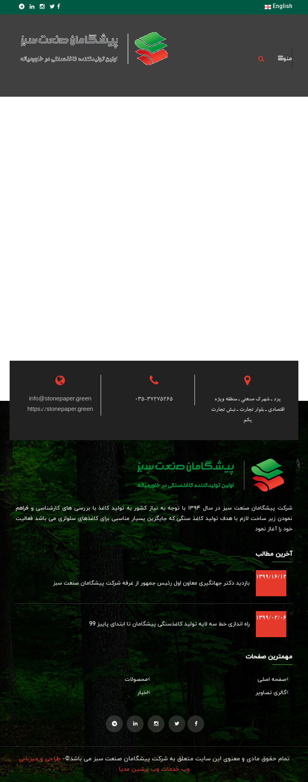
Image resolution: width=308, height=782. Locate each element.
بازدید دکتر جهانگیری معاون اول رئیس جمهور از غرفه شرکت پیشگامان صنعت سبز (151, 583)
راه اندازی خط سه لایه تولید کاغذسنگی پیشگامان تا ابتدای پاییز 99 (169, 624)
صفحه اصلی (274, 679)
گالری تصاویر (273, 693)
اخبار (145, 693)
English (278, 6)
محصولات (139, 679)
